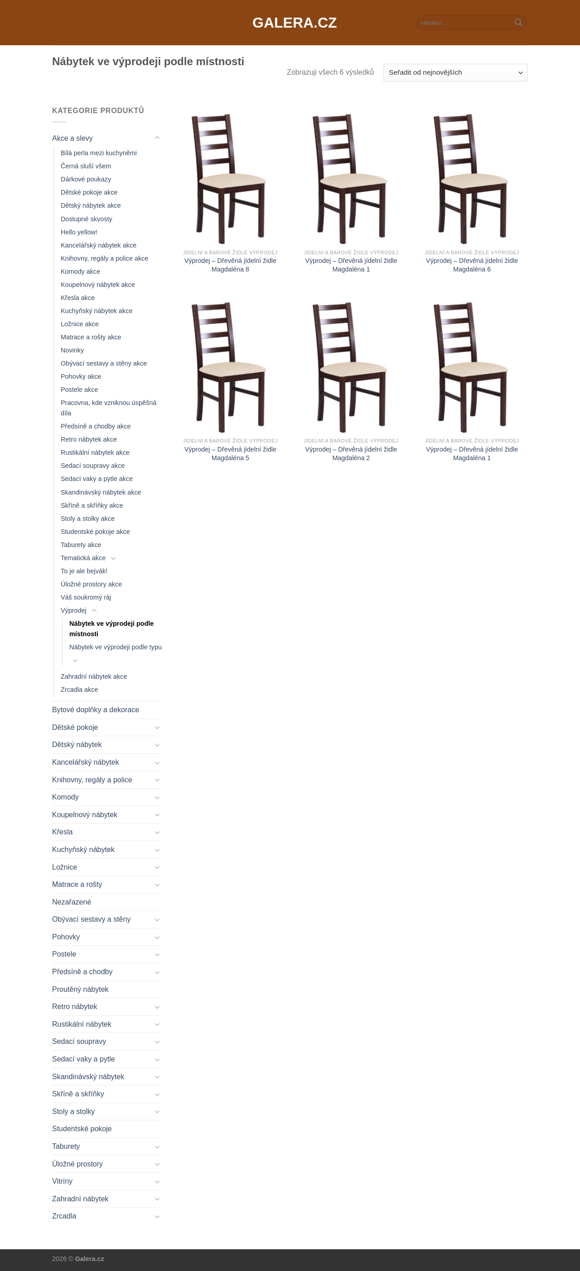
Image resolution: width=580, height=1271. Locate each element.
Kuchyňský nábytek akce (96, 310)
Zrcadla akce (79, 689)
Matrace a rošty (77, 884)
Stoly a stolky (73, 1111)
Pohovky (66, 937)
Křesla (62, 832)
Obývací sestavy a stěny (91, 919)
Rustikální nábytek (81, 1024)
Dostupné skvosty (86, 219)
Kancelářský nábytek (85, 762)
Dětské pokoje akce (89, 192)
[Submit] (518, 22)
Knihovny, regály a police (92, 780)
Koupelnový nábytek (84, 815)
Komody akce (80, 271)
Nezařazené (71, 902)
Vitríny (62, 1181)
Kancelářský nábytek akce (98, 245)
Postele (64, 954)
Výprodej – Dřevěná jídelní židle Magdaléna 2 (351, 454)
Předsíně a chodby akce (95, 426)
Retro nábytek (74, 1006)
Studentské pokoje (82, 1129)
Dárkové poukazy (86, 179)
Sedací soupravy (79, 1041)
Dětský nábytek (77, 744)
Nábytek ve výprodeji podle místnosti (111, 629)
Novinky (72, 350)
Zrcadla (64, 1216)
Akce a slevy (72, 138)
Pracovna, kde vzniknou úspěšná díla (108, 408)
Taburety (66, 1146)
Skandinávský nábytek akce (101, 492)
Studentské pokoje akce (95, 531)
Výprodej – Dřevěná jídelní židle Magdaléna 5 (230, 454)
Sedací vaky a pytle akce (97, 478)
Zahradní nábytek (80, 1199)
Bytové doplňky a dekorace (95, 710)
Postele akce (79, 389)
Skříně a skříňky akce (92, 505)
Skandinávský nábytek (88, 1077)
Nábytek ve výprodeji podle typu (115, 647)
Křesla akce (78, 297)
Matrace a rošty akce (91, 337)
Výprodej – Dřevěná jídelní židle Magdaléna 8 (230, 265)
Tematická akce (83, 558)
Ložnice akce (80, 324)
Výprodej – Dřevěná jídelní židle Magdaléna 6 (472, 265)
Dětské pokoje (75, 727)
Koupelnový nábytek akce (98, 284)
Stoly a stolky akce (88, 518)
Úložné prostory (77, 1164)
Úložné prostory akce (91, 584)
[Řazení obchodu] (455, 72)
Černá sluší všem (86, 166)
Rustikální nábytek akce (95, 452)
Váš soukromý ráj (86, 597)
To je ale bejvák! (84, 571)
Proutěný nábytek (80, 989)
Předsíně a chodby (82, 972)
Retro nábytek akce (89, 439)
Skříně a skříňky (78, 1094)
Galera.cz (290, 22)
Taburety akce (81, 544)
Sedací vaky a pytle (83, 1059)
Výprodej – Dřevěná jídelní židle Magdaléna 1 (351, 265)
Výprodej (74, 610)
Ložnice (64, 867)
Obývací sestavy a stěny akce (104, 363)
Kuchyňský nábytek (83, 849)
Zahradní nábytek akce (94, 676)
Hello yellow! (79, 232)
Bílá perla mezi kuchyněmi (99, 153)
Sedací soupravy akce (93, 465)
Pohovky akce (81, 376)
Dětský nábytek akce (91, 205)
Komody (65, 797)
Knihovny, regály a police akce (104, 258)
